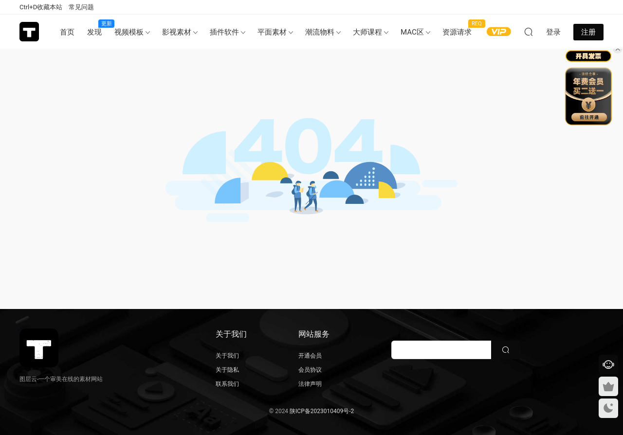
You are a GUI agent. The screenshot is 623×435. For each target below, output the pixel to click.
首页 (67, 32)
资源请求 (460, 27)
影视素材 (176, 32)
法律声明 (310, 384)
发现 (97, 27)
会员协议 (310, 369)
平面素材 (272, 32)
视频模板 (129, 32)
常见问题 (81, 7)
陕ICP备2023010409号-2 (322, 411)
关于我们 (227, 355)
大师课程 (367, 32)
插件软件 (224, 32)
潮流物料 (319, 32)
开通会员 (310, 355)
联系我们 (227, 384)
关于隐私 (227, 369)
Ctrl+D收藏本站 (40, 7)
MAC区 (412, 32)
